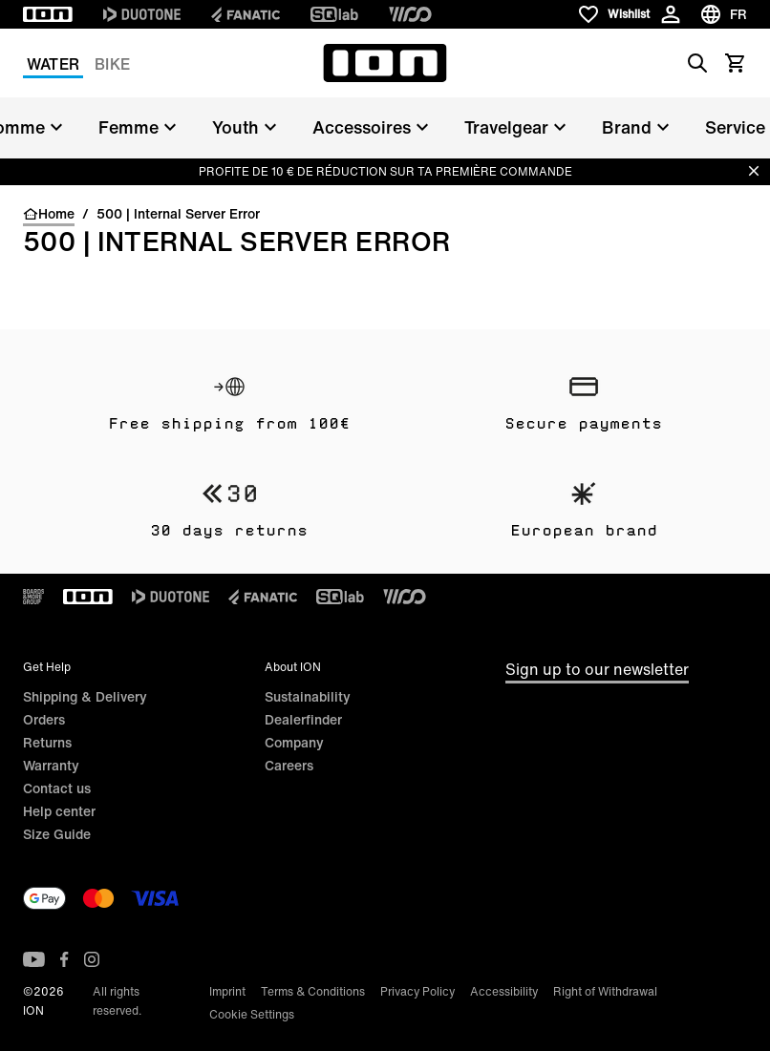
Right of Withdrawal (605, 991)
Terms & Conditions (313, 991)
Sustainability (308, 696)
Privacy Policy (417, 991)
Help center (59, 811)
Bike (112, 64)
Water (53, 64)
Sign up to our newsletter (597, 669)
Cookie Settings (251, 1014)
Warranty (51, 765)
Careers (289, 765)
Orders (44, 719)
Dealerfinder (303, 719)
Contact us (57, 788)
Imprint (227, 991)
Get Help (47, 667)
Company (294, 742)
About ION (293, 667)
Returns (47, 742)
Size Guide (57, 834)
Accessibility (504, 991)
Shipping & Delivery (85, 696)
